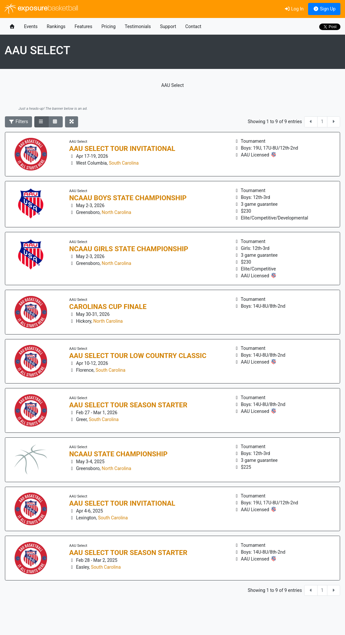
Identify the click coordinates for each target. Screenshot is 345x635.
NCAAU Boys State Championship (128, 198)
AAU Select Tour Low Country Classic (137, 356)
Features (83, 26)
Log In (294, 8)
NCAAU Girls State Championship (128, 249)
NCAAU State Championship (118, 454)
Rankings (56, 26)
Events (31, 26)
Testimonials (138, 26)
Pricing (108, 26)
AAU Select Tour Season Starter (128, 405)
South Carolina (124, 163)
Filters (18, 121)
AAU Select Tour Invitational (122, 149)
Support (168, 26)
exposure (41, 9)
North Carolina (116, 212)
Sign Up (324, 8)
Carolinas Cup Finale (108, 307)
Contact (193, 26)
